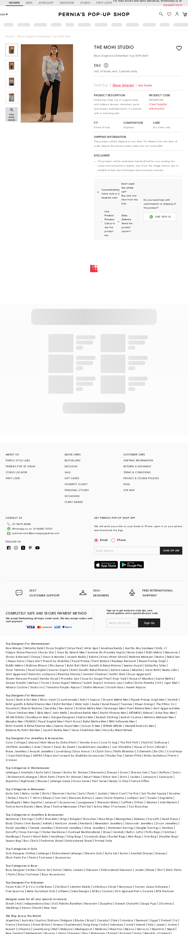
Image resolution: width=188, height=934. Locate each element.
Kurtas (71, 793)
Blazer (150, 869)
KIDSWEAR (67, 2)
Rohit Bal (73, 665)
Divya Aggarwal (139, 674)
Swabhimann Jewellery (93, 746)
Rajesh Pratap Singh (152, 661)
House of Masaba (141, 678)
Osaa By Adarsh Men (71, 652)
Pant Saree (99, 781)
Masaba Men (14, 721)
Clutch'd (146, 742)
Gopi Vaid (120, 678)
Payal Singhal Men (50, 721)
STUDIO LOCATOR (16, 472)
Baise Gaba (135, 652)
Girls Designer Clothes (21, 853)
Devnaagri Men (114, 708)
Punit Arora (72, 721)
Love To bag (109, 742)
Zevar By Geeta (64, 746)
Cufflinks (127, 802)
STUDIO (85, 2)
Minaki (160, 746)
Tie (131, 806)
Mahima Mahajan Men (159, 717)
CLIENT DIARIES (74, 501)
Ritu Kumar (57, 665)
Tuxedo (152, 797)
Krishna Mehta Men (89, 708)
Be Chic (159, 751)
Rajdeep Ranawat (124, 661)
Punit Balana (100, 661)
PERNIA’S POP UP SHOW (21, 466)
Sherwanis (97, 772)
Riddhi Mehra (15, 665)
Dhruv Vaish (48, 699)
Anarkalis (27, 772)
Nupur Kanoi (16, 661)
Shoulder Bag (168, 836)
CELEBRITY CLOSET (76, 484)
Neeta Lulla (169, 669)
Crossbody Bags (95, 836)
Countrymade (67, 699)
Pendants (86, 823)
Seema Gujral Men (66, 725)
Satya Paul (74, 648)
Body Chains (14, 823)
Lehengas (12, 772)
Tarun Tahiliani (15, 669)
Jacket (139, 869)
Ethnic (139, 802)
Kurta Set (111, 853)
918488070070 (172, 5)
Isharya (33, 742)
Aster (37, 746)
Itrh (159, 682)
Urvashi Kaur (115, 687)
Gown (124, 772)
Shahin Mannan (93, 687)
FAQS (126, 484)
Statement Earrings (121, 827)
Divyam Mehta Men (116, 699)
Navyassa (125, 886)
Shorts (23, 797)
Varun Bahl (152, 669)
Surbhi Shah (117, 674)
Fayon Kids (13, 886)
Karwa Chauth (31, 907)
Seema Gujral (133, 665)
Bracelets (51, 818)
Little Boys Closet (104, 886)
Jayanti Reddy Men (56, 730)
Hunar (47, 746)
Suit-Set (60, 797)
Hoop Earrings (29, 832)
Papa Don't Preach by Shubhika (48, 661)
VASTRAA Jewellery (19, 746)
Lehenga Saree (60, 781)
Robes (12, 797)
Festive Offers (140, 781)
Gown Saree (81, 781)
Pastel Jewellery (16, 827)
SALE (68, 472)
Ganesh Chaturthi (127, 903)
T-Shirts (35, 797)
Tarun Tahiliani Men (21, 712)
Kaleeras (140, 818)
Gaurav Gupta (58, 669)
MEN (29, 2)
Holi (19, 903)
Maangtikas (124, 818)
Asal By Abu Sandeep (139, 648)
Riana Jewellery (16, 751)
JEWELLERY (46, 2)
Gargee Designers (63, 717)
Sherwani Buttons (80, 797)
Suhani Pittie (133, 755)
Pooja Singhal (55, 648)
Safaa (129, 682)
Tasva (10, 699)
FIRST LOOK (13, 478)
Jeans (99, 797)
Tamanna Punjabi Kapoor (63, 687)
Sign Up (149, 622)
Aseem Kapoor (136, 687)
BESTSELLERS (72, 460)
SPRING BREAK (112, 725)
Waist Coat (118, 793)
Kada (96, 832)
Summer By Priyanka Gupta (106, 652)
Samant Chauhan (95, 674)
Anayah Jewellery (41, 751)
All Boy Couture (102, 891)
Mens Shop (43, 806)
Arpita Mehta (164, 678)
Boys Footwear (28, 874)
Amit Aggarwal (16, 674)
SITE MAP (129, 490)
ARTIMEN (134, 712)
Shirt (160, 869)
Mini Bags (135, 836)
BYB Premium (165, 891)
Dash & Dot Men (27, 699)
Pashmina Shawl (52, 840)
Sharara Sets (139, 772)
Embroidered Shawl (79, 840)
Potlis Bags (153, 832)
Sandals (118, 832)
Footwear (119, 806)
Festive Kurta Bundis (19, 806)
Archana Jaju (113, 682)
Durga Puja (148, 903)
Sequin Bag (13, 840)
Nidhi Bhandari (124, 751)
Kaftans (164, 772)
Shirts (45, 793)
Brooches (141, 806)
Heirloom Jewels (66, 823)
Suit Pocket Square (154, 793)
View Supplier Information (158, 106)
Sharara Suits (93, 853)
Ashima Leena (120, 669)
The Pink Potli (129, 742)
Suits (81, 793)
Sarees (56, 772)
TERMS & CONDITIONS (137, 472)
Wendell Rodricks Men (139, 725)
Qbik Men (43, 712)
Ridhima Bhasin (36, 665)
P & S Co (29, 886)
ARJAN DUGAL (15, 717)
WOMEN (14, 2)
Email (101, 539)
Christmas (166, 903)
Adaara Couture (17, 687)
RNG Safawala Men (122, 721)
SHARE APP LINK (171, 550)
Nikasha (137, 669)
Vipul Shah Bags (19, 755)
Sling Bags (74, 836)
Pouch (26, 836)
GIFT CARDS (72, 478)
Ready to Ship (118, 781)
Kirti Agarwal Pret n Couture (134, 891)
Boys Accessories (53, 874)
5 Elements (144, 751)
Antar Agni (91, 648)
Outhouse (160, 742)
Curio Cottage (15, 742)
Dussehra (106, 903)
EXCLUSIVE (71, 466)
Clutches (168, 832)
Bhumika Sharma (69, 674)
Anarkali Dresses (142, 853)
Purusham (12, 708)
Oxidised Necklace (80, 832)
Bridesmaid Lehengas (23, 776)
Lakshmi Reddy (80, 886)
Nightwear (28, 781)
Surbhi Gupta (92, 682)
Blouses (43, 781)
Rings (64, 818)
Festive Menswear (65, 806)
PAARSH (31, 721)
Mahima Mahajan (141, 656)
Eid (54, 903)
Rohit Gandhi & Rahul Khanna (101, 665)
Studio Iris (37, 687)
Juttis (139, 832)
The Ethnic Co (165, 704)
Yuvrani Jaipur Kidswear (151, 886)
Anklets (47, 823)
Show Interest (123, 85)
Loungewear (86, 802)
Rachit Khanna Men (113, 712)
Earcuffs (153, 818)
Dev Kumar (66, 708)
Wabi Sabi (82, 704)
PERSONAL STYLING (77, 490)
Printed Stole (103, 840)
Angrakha (166, 797)
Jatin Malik (59, 712)
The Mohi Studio (114, 46)
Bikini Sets (110, 776)
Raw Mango (14, 648)
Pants (91, 793)
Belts (129, 832)
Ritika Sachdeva (155, 755)
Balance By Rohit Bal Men (23, 730)
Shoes (107, 832)
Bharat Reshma (31, 708)
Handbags (13, 836)
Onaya (35, 656)
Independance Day (37, 903)
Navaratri (91, 903)
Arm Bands (32, 823)
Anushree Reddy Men (84, 712)
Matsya (33, 682)
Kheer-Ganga (144, 704)
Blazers (48, 797)
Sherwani (58, 793)
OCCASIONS (72, 495)
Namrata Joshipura (42, 674)
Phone (121, 539)
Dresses (112, 772)
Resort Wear (92, 776)
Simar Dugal (60, 682)
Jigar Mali (171, 682)
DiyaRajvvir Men (37, 717)
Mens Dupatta (32, 802)
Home (10, 36)
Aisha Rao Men (165, 712)
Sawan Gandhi (16, 682)
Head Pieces (170, 818)
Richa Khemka (144, 682)
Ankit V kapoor (90, 699)
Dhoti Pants (47, 776)
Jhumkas (167, 827)
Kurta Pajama (114, 797)
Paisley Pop (114, 755)
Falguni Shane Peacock (21, 652)
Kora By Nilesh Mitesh (117, 730)
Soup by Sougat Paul (96, 678)
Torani (45, 682)
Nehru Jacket (30, 793)
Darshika (50, 708)
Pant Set (85, 806)
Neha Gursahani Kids (41, 891)
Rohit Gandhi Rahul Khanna (89, 669)
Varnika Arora (88, 742)
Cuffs (39, 818)
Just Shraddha (121, 746)
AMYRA (37, 755)
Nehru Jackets (73, 869)
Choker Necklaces (53, 832)
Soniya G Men (90, 725)
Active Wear (102, 806)
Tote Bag (150, 836)
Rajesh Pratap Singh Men (148, 699)
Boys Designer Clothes (21, 869)
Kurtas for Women (76, 772)
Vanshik (172, 699)
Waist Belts (40, 836)
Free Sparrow (15, 891)
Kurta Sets (42, 772)
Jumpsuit (50, 802)
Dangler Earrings (147, 827)
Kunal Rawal (110, 704)
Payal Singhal (37, 669)
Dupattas (12, 781)
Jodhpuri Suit (135, 797)
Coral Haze (174, 751)
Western (151, 802)
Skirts (123, 776)
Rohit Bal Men (63, 704)
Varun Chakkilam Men (86, 730)
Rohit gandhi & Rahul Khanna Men (28, 704)
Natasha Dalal (34, 648)
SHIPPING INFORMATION (138, 460)
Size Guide (145, 85)
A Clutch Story (102, 751)
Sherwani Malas (108, 802)
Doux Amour (81, 751)
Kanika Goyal (49, 678)
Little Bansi (44, 886)
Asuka (96, 704)
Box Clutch (31, 840)
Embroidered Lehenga (67, 853)
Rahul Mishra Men (94, 721)
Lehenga (43, 853)
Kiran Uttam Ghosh (114, 656)
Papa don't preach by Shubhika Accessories (74, 755)
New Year (50, 907)
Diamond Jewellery (69, 827)
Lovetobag (63, 751)
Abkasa (147, 712)
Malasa (76, 682)
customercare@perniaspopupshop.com (35, 533)
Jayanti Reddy (76, 656)
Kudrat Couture (131, 717)
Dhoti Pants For (16, 857)
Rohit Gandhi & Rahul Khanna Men (29, 725)
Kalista (93, 656)
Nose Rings (106, 818)
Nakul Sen (173, 656)
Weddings (12, 907)
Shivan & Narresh (17, 656)
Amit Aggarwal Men (166, 708)
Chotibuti (61, 886)
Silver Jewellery (94, 827)
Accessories (67, 802)
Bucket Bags (117, 836)
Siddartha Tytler (155, 665)
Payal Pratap (81, 661)
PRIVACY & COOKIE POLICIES (141, 478)
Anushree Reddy (111, 648)
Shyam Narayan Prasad (22, 678)
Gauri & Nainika (53, 656)
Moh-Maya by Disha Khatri (58, 742)
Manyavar (171, 652)
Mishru (159, 656)
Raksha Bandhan (70, 903)
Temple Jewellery (41, 827)
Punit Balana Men (138, 708)
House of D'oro (144, 746)
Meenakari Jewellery (109, 823)
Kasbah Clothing (107, 717)
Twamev (126, 704)
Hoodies (174, 793)
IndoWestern (168, 802)
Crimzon (11, 760)
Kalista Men (85, 717)
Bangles (75, 818)
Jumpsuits (149, 776)
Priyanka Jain (70, 678)
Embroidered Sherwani (116, 869)
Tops (153, 772)
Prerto (172, 755)
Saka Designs (80, 891)
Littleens (63, 891)
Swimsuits (166, 776)
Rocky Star (46, 652)
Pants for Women (69, 776)
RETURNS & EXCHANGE (137, 466)
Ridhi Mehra (154, 652)
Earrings (27, 818)
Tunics (176, 772)
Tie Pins (133, 793)
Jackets (135, 776)
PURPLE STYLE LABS (18, 460)
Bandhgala (13, 802)
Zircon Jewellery (166, 823)
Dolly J (160, 648)
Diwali (10, 903)
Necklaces (12, 818)
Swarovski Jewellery (139, 823)
